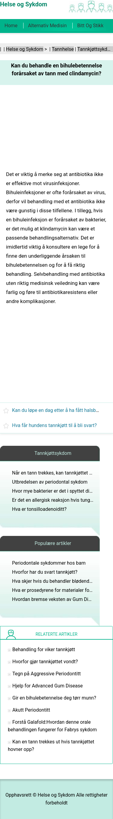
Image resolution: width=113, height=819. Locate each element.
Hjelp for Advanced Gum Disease (47, 686)
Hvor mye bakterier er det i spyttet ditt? (53, 491)
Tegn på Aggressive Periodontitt (46, 674)
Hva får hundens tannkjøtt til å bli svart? (54, 425)
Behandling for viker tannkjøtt (43, 649)
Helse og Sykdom (24, 49)
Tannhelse (63, 49)
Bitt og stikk (90, 25)
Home (11, 25)
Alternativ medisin (47, 25)
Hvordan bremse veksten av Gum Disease (56, 599)
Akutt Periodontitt (31, 710)
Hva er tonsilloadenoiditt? (39, 509)
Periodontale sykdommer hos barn (49, 563)
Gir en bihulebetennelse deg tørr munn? (54, 698)
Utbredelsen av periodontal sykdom (49, 482)
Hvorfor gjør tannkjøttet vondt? (45, 661)
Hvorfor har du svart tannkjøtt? (44, 572)
